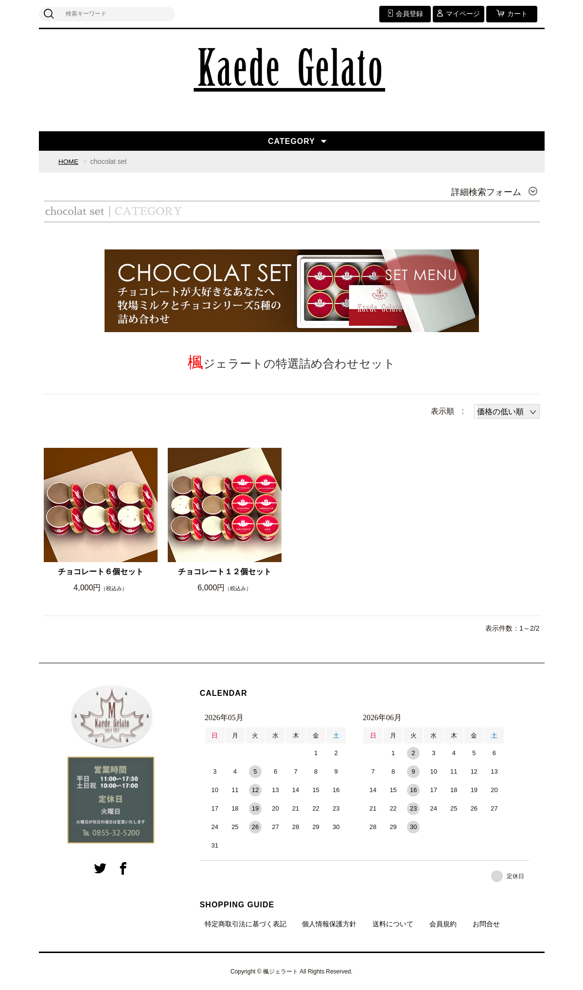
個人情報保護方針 (329, 923)
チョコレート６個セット (100, 571)
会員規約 (443, 923)
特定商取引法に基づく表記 (245, 923)
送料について (392, 923)
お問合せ (486, 923)
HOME (68, 161)
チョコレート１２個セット (224, 571)
